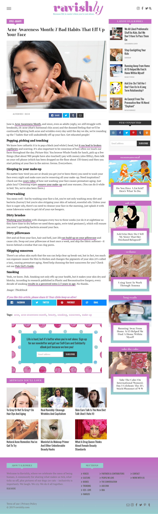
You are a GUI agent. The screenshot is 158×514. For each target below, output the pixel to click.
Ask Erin (130, 203)
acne (16, 314)
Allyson (16, 114)
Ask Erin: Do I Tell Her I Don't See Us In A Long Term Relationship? (135, 86)
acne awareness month (33, 314)
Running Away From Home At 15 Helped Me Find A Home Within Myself (137, 69)
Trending (87, 485)
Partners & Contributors (112, 473)
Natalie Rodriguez (130, 110)
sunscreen (74, 314)
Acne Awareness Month (28, 124)
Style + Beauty (15, 21)
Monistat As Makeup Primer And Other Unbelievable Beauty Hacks (55, 445)
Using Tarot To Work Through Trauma (130, 284)
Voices (86, 473)
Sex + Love (87, 490)
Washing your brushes (19, 220)
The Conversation (109, 481)
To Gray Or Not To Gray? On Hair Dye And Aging (20, 412)
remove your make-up (50, 184)
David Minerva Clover (131, 44)
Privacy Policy (29, 503)
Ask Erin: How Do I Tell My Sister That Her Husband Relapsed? (130, 236)
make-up (87, 314)
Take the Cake (130, 349)
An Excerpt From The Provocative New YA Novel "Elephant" (137, 102)
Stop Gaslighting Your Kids (135, 52)
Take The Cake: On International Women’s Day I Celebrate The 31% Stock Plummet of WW (130, 384)
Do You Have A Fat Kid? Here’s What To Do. (130, 190)
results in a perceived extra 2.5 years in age (52, 283)
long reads (130, 297)
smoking (62, 314)
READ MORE (11, 488)
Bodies (86, 481)
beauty (52, 314)
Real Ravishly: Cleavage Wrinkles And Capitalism (53, 412)
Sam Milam (128, 58)
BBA (103, 490)
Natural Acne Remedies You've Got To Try (22, 443)
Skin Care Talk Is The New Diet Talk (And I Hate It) (90, 412)
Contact (136, 473)
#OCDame (130, 251)
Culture (86, 477)
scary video (29, 181)
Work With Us (138, 477)
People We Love (107, 477)
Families (86, 494)
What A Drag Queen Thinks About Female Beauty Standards (88, 445)
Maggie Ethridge (129, 77)
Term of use (13, 503)
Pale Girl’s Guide (24, 266)
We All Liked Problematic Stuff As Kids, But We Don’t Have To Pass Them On (137, 34)
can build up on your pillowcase (79, 237)
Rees (21, 114)
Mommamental (130, 157)
